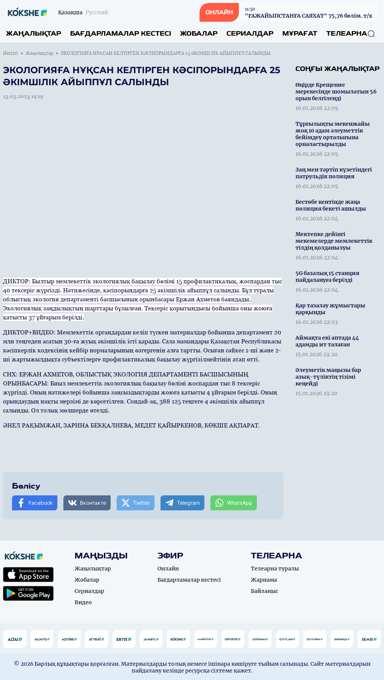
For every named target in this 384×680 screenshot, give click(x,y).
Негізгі (10, 53)
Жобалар (199, 33)
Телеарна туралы (275, 568)
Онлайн (168, 568)
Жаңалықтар (33, 33)
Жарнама (264, 579)
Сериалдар (249, 33)
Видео (83, 602)
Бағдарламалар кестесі (120, 33)
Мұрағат (299, 33)
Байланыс (264, 591)
